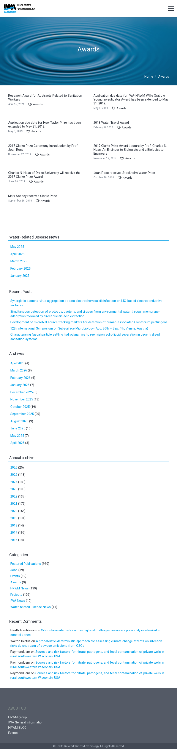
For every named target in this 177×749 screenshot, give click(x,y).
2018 (13, 525)
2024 (13, 482)
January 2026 (19, 385)
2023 (13, 489)
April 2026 (17, 363)
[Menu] (170, 8)
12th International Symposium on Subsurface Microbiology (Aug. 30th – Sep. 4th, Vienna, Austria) (79, 328)
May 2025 (17, 247)
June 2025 (17, 428)
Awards (38, 104)
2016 (13, 540)
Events (15, 576)
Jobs (13, 570)
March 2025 (18, 261)
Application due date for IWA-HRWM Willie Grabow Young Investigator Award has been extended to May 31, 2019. (130, 99)
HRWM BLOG (17, 728)
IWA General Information (25, 722)
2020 (13, 511)
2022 (13, 496)
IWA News (17, 601)
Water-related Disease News (30, 607)
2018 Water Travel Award (111, 123)
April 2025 (17, 254)
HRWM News (19, 588)
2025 (13, 475)
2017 (13, 533)
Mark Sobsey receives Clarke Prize (32, 196)
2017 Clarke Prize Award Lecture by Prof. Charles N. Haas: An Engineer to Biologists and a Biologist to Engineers (130, 149)
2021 (13, 504)
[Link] (19, 8)
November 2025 (21, 399)
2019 (13, 518)
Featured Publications (25, 564)
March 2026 (18, 370)
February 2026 (20, 378)
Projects (16, 595)
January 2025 (19, 276)
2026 (13, 467)
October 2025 (20, 407)
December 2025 (21, 392)
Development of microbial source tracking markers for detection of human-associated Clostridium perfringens (89, 322)
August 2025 (19, 421)
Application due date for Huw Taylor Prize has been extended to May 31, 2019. (44, 124)
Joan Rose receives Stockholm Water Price (124, 173)
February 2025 (20, 268)
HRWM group (17, 717)
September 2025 (22, 414)
